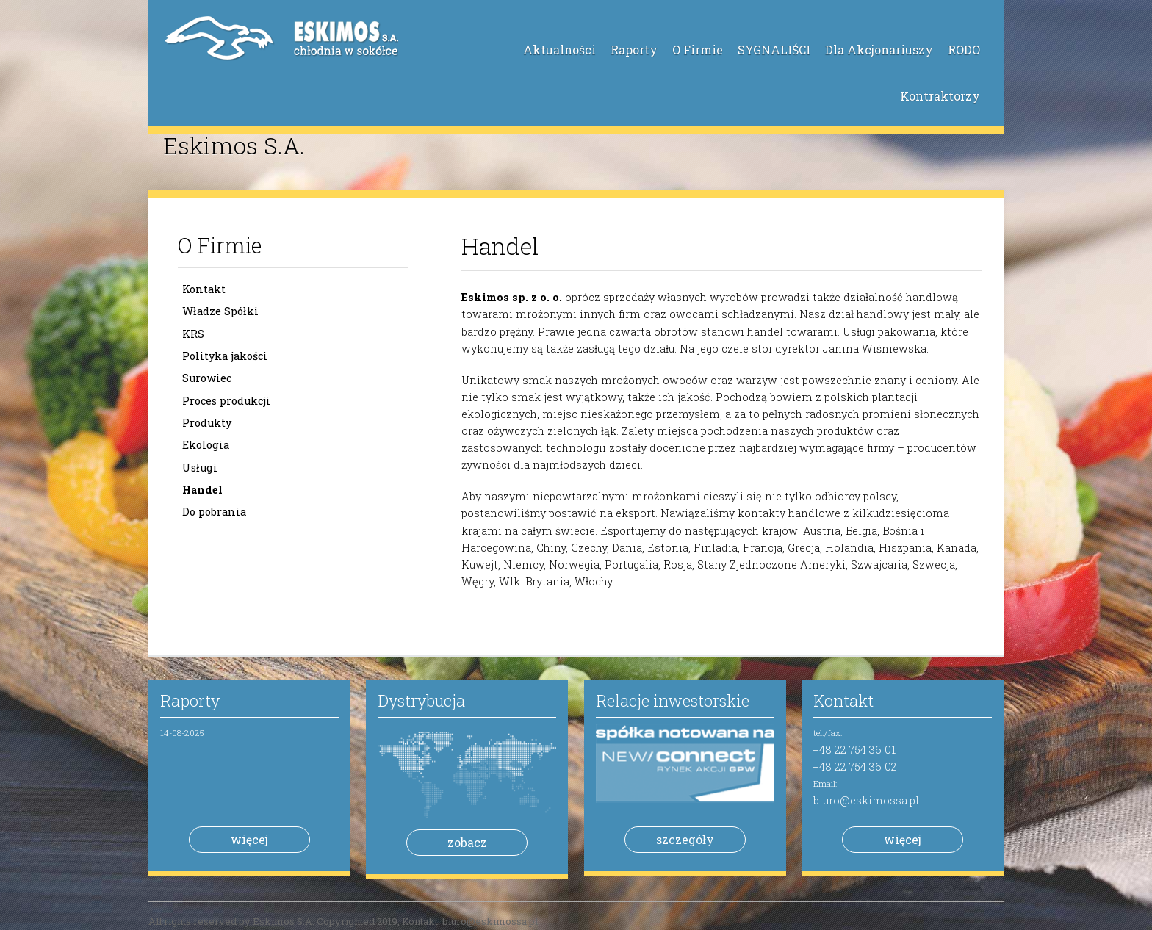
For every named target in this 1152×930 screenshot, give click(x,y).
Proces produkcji (226, 401)
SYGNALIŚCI (774, 49)
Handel (202, 490)
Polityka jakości (224, 356)
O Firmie (697, 49)
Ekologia (205, 445)
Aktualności (559, 49)
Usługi (199, 468)
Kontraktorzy (940, 96)
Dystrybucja (421, 700)
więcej (249, 839)
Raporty (634, 49)
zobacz (467, 842)
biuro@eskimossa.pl (866, 800)
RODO (964, 49)
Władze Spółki (220, 311)
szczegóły (685, 839)
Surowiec (206, 378)
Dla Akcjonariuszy (879, 49)
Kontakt (204, 289)
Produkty (206, 423)
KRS (193, 334)
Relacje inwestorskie (672, 700)
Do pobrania (214, 512)
